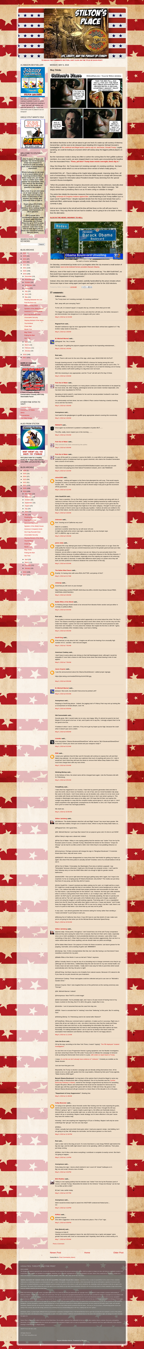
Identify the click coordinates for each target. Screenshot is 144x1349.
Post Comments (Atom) (67, 1257)
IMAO (23, 413)
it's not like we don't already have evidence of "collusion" (80, 1059)
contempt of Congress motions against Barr (72, 196)
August (27, 288)
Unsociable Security (31, 317)
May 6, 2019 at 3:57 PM (63, 1193)
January (28, 351)
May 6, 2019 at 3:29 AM (63, 376)
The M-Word (28, 323)
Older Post (118, 1252)
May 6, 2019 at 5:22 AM (63, 489)
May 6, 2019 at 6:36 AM (63, 595)
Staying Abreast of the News (34, 320)
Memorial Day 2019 (31, 305)
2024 (25, 259)
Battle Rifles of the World (64, 602)
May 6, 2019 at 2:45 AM (63, 348)
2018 (25, 354)
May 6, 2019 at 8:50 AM (63, 681)
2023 (25, 262)
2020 (25, 271)
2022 (25, 265)
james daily (59, 543)
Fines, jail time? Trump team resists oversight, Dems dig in (94, 161)
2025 (25, 256)
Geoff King (59, 637)
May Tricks (28, 332)
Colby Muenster (61, 1103)
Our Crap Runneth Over (32, 314)
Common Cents (26, 407)
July (26, 291)
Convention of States (28, 410)
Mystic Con (28, 329)
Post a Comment (58, 1244)
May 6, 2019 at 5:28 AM (63, 513)
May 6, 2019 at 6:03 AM (63, 563)
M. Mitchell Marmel (62, 338)
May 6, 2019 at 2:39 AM (63, 332)
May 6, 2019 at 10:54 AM (63, 922)
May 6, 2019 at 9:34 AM (63, 765)
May (26, 297)
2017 (25, 357)
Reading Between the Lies (33, 300)
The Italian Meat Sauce (63, 570)
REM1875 (58, 425)
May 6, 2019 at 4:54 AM (63, 435)
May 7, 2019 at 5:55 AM (63, 1239)
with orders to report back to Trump (102, 1055)
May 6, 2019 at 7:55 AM (63, 645)
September (29, 285)
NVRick (58, 1214)
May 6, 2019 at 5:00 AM (63, 447)
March (27, 345)
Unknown (58, 519)
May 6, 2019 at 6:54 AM (63, 610)
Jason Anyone (60, 669)
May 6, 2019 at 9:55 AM (63, 780)
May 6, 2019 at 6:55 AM (63, 631)
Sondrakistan (25, 415)
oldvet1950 (59, 477)
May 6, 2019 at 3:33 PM (63, 1172)
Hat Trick (27, 338)
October (28, 282)
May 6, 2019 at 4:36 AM (63, 405)
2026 (25, 253)
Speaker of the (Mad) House (34, 308)
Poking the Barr (29, 335)
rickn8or (58, 738)
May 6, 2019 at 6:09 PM (63, 1222)
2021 (25, 268)
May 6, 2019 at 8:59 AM (63, 708)
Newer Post (55, 1252)
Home (87, 1252)
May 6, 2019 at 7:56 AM (63, 662)
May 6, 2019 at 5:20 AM (63, 471)
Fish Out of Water (61, 383)
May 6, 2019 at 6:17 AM (63, 576)
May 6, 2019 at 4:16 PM (63, 1208)
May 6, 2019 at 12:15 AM (63, 317)
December (28, 276)
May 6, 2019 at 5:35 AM (63, 536)
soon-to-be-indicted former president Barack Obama (80, 267)
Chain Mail (28, 326)
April (26, 342)
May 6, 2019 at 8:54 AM (63, 694)
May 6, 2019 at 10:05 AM (63, 812)
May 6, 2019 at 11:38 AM (63, 1096)
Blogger (84, 1340)
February (28, 348)
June (27, 294)
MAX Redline (60, 1179)
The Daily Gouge (26, 418)
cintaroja (58, 583)
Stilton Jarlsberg (61, 818)
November (28, 279)
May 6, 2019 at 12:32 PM (63, 1134)
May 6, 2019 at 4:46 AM (63, 418)
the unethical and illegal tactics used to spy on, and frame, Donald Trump (89, 147)
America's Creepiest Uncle (33, 311)
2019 (25, 274)
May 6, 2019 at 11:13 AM (63, 1034)
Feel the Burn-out (30, 302)
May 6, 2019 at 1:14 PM (63, 1157)
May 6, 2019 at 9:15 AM (63, 746)
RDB (56, 753)
